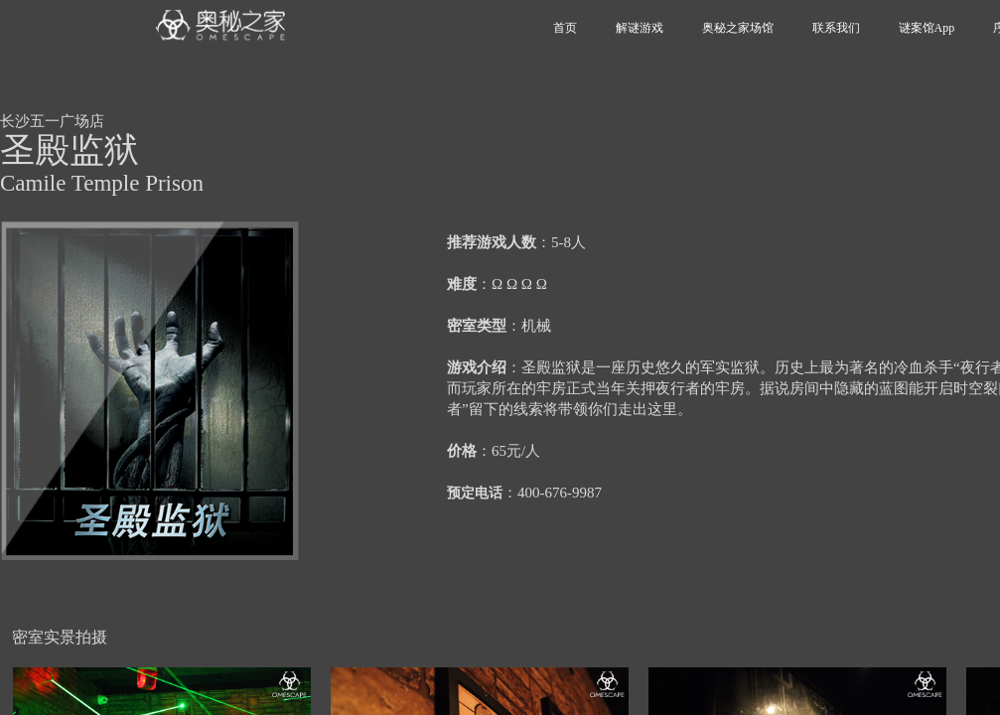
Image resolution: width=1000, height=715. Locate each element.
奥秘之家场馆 (738, 28)
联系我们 (836, 28)
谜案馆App (927, 28)
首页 (565, 28)
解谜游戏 (639, 28)
